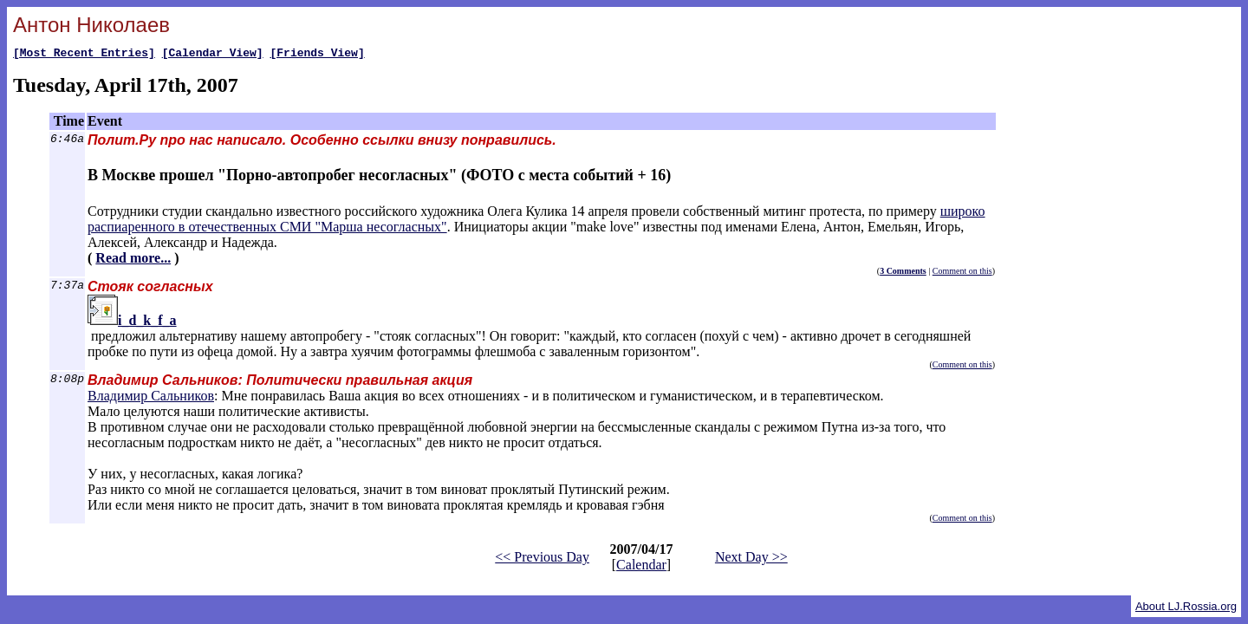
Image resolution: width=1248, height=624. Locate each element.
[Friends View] (317, 54)
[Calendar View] (212, 54)
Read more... (133, 260)
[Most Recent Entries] (84, 54)
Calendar (641, 567)
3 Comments (903, 273)
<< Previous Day (542, 559)
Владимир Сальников (151, 398)
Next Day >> (751, 559)
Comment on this (962, 273)
